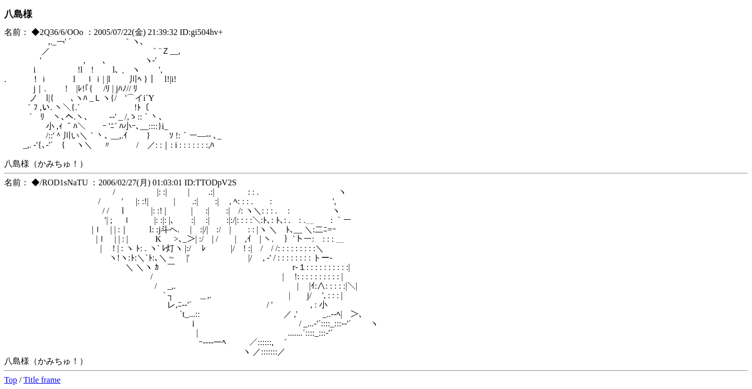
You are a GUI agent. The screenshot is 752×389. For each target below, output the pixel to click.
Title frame (42, 379)
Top (10, 379)
